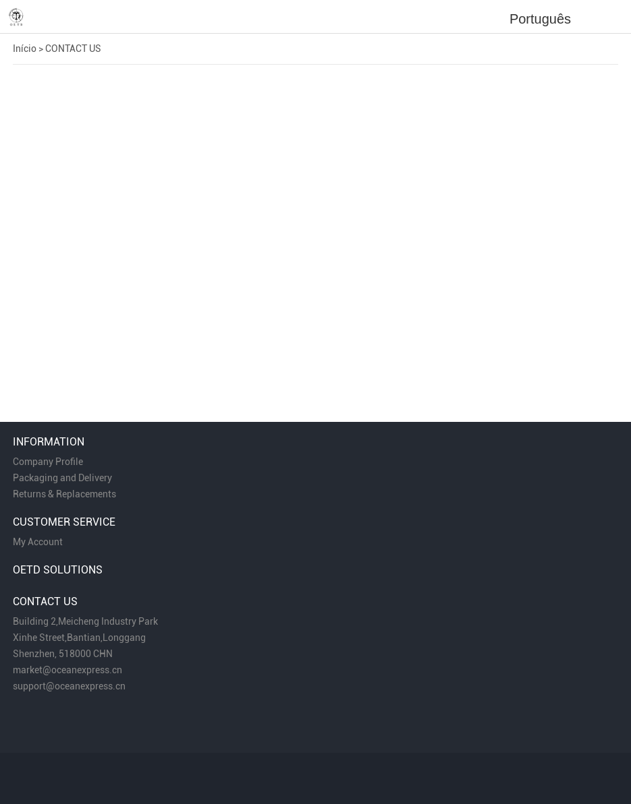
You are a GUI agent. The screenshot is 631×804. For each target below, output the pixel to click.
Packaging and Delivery (62, 477)
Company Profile (48, 461)
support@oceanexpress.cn (69, 686)
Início (24, 48)
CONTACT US (73, 48)
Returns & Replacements (64, 494)
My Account (38, 541)
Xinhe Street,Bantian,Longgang (79, 637)
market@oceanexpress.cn (67, 669)
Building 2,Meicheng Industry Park (85, 621)
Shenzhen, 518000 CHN (63, 653)
